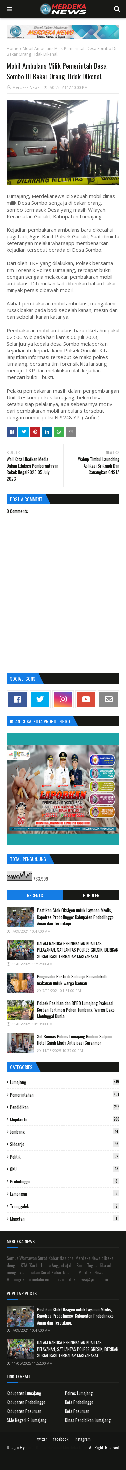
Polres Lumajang (79, 1393)
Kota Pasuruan (77, 1411)
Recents (35, 895)
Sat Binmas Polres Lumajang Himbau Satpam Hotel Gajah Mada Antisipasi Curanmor (74, 1039)
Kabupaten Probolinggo (26, 1402)
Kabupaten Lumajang (24, 1393)
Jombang (64, 1131)
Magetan (64, 1218)
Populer (91, 895)
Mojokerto (64, 1119)
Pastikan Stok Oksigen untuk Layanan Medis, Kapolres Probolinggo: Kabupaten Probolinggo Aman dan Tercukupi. (75, 917)
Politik (64, 1156)
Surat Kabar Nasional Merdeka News (56, 1447)
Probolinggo (64, 1181)
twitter (42, 1439)
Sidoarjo (64, 1144)
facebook (60, 1439)
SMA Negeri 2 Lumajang (26, 1420)
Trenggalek (64, 1206)
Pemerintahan (64, 1094)
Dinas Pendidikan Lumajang (88, 1420)
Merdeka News (25, 87)
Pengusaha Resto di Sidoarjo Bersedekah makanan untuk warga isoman (72, 979)
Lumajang (64, 1082)
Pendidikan (64, 1107)
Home (12, 48)
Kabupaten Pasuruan (24, 1411)
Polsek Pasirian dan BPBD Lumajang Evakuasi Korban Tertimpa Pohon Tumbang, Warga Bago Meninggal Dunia (76, 1009)
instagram (83, 1439)
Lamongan (64, 1193)
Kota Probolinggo (79, 1402)
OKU (64, 1169)
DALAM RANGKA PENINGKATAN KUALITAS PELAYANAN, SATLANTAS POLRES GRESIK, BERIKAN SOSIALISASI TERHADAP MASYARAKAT (77, 950)
